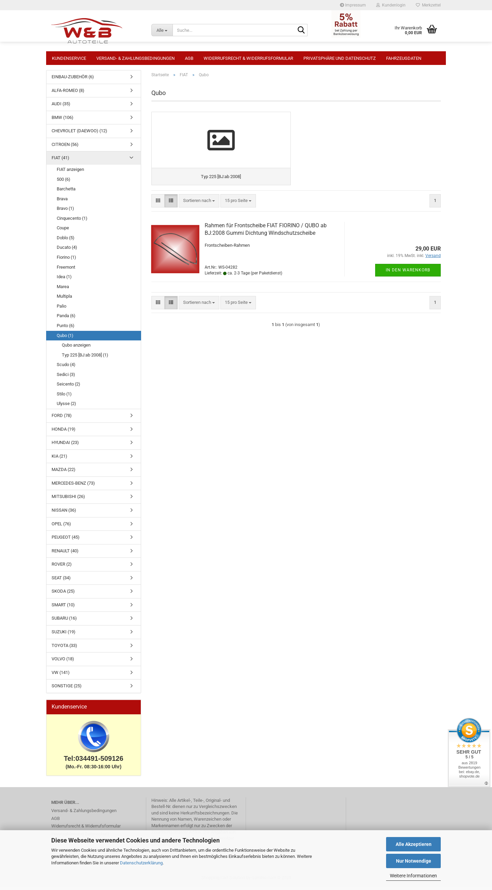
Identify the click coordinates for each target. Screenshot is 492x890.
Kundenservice (69, 58)
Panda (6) (66, 319)
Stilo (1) (64, 397)
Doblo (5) (65, 241)
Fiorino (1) (66, 260)
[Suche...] (162, 30)
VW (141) (61, 675)
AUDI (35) (61, 107)
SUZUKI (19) (64, 635)
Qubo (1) (65, 338)
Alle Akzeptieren (414, 844)
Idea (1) (64, 280)
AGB (189, 58)
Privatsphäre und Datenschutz (339, 58)
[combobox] (199, 216)
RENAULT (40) (65, 554)
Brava (62, 202)
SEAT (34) (61, 581)
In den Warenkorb (408, 285)
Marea (63, 290)
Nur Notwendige (413, 861)
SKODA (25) (63, 594)
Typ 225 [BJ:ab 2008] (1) (85, 358)
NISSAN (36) (64, 513)
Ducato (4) (67, 250)
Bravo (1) (65, 211)
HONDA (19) (64, 432)
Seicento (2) (68, 387)
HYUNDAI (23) (65, 445)
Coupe (63, 231)
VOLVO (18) (63, 662)
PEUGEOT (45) (66, 540)
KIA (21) (59, 459)
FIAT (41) (60, 161)
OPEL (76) (61, 527)
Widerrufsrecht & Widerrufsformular (248, 58)
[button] (158, 216)
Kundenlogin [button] (391, 5)
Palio (61, 309)
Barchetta (66, 192)
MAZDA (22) (64, 472)
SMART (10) (63, 608)
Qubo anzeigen (76, 348)
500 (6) (63, 182)
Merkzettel (428, 5)
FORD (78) (62, 418)
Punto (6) (65, 329)
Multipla (64, 299)
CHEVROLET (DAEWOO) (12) (79, 134)
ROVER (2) (62, 567)
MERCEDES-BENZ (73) (73, 486)
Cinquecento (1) (72, 221)
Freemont (66, 270)
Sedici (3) (66, 377)
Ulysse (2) (66, 406)
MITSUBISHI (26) (68, 499)
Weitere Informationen (413, 875)
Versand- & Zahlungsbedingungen (135, 58)
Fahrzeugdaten (403, 58)
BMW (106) (62, 120)
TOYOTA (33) (64, 648)
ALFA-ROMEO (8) (68, 93)
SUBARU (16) (64, 621)
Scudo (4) (66, 367)
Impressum (353, 5)
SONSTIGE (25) (67, 689)
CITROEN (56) (65, 147)
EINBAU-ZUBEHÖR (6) (73, 80)
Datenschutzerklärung (141, 862)
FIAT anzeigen (70, 172)
